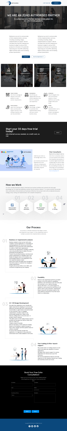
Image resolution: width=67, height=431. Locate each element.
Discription (45, 397)
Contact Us (26, 56)
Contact (56, 3)
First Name (22, 383)
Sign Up (57, 132)
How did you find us (22, 394)
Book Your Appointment (38, 56)
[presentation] (20, 406)
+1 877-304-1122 (46, 3)
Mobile (45, 388)
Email (22, 388)
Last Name (45, 383)
